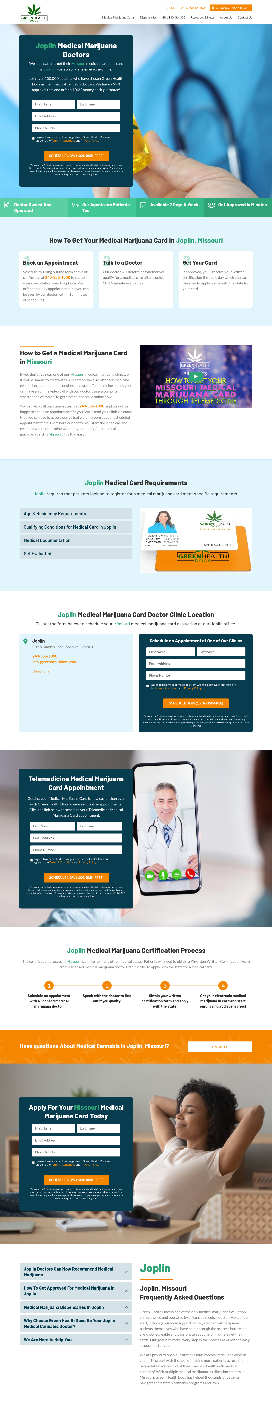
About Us (226, 17)
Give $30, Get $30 (173, 17)
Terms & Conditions (63, 140)
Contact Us (245, 17)
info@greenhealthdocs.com (54, 661)
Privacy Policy (89, 140)
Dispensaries (148, 17)
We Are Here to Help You (48, 1339)
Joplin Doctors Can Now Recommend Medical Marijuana (68, 1271)
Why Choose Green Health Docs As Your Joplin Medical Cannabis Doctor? (69, 1323)
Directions (40, 671)
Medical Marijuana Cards (118, 17)
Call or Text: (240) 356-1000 (185, 7)
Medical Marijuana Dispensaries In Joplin (64, 1307)
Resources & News (202, 17)
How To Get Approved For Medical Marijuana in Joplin (69, 1291)
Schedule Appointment (232, 7)
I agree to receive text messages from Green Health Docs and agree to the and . (73, 138)
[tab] (76, 513)
